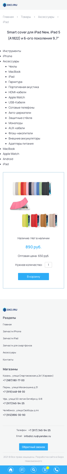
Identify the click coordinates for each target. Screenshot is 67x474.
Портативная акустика (24, 87)
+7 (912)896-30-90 (14, 415)
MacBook (15, 72)
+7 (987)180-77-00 (13, 380)
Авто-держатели (20, 113)
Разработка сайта (45, 456)
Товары (26, 17)
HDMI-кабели (17, 92)
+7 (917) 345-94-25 (39, 430)
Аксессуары (46, 17)
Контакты (8, 359)
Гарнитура (15, 82)
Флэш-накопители (21, 133)
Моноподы (16, 123)
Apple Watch (17, 97)
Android (8, 159)
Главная (8, 17)
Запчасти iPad (10, 338)
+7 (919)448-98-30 (14, 391)
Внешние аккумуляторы (24, 138)
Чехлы (13, 66)
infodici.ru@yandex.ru (37, 436)
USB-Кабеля (17, 102)
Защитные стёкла (20, 118)
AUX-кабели (17, 128)
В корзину (33, 277)
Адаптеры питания (21, 144)
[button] (58, 181)
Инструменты (12, 51)
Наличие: (24, 238)
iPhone (7, 56)
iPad (6, 22)
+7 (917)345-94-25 (13, 403)
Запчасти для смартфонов (17, 345)
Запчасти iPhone (12, 331)
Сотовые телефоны (21, 107)
